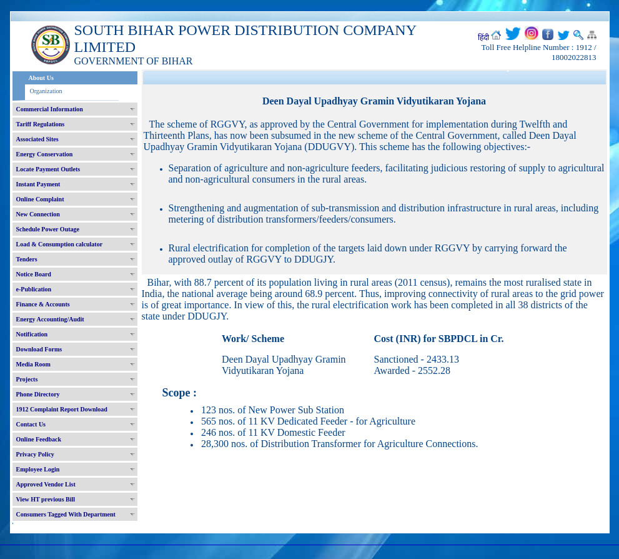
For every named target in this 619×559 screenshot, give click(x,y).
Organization (46, 91)
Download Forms (39, 349)
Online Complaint (40, 199)
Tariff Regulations (40, 124)
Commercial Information (49, 109)
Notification (32, 334)
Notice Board (33, 274)
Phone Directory (38, 394)
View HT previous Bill (46, 499)
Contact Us (31, 424)
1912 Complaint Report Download (61, 409)
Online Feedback (39, 439)
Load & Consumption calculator (59, 244)
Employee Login (38, 469)
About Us (41, 77)
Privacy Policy (35, 454)
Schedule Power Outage (47, 229)
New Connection (38, 214)
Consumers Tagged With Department (66, 514)
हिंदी (483, 37)
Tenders (26, 259)
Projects (27, 379)
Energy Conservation (44, 154)
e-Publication (34, 289)
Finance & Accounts (43, 304)
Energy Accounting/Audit (50, 319)
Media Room (33, 364)
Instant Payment (38, 184)
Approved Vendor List (46, 484)
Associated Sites (37, 139)
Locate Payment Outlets (48, 169)
